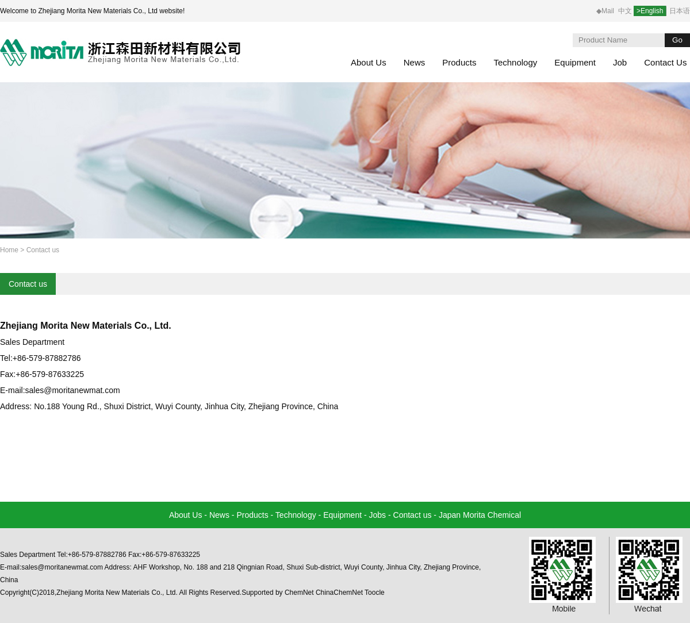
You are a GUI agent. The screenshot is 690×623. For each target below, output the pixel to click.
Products (459, 62)
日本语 (679, 11)
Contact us (28, 284)
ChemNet (299, 593)
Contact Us (665, 62)
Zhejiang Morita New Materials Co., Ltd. (85, 325)
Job (620, 62)
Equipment (575, 62)
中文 (626, 11)
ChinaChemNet (339, 593)
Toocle (375, 593)
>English (650, 11)
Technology (515, 62)
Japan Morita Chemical (480, 515)
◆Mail (605, 11)
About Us (368, 62)
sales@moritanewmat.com (72, 390)
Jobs (377, 515)
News (414, 62)
